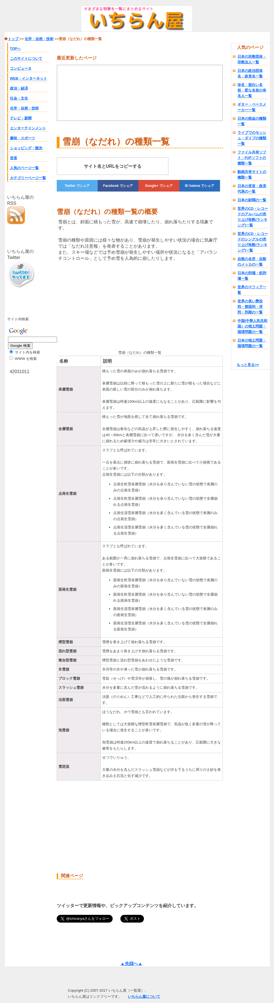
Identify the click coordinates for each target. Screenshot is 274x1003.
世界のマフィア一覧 (251, 290)
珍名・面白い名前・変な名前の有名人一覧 (251, 90)
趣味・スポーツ (22, 138)
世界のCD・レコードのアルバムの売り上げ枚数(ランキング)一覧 (252, 216)
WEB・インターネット (28, 78)
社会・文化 (19, 98)
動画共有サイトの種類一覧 (251, 174)
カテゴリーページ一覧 (28, 178)
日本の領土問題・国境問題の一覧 (251, 343)
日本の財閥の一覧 (251, 200)
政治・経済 (19, 88)
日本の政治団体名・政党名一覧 (250, 73)
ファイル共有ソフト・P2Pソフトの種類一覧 (251, 157)
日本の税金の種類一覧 (251, 121)
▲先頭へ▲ (131, 963)
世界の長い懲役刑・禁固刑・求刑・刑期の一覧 (250, 306)
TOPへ (15, 48)
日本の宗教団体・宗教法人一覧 (251, 59)
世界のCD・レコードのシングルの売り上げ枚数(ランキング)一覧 (252, 242)
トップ (14, 39)
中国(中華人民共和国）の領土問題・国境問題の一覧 (252, 326)
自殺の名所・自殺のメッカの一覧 (251, 261)
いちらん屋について (144, 996)
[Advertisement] (82, 304)
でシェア (77, 186)
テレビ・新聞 (21, 118)
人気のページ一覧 (24, 168)
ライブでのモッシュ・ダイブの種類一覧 (251, 138)
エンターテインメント (28, 128)
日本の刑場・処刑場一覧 (251, 276)
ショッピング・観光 (26, 148)
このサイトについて (26, 58)
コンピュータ (21, 68)
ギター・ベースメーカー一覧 (251, 107)
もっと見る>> (248, 365)
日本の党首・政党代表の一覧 (251, 188)
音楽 (13, 158)
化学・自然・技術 (24, 108)
